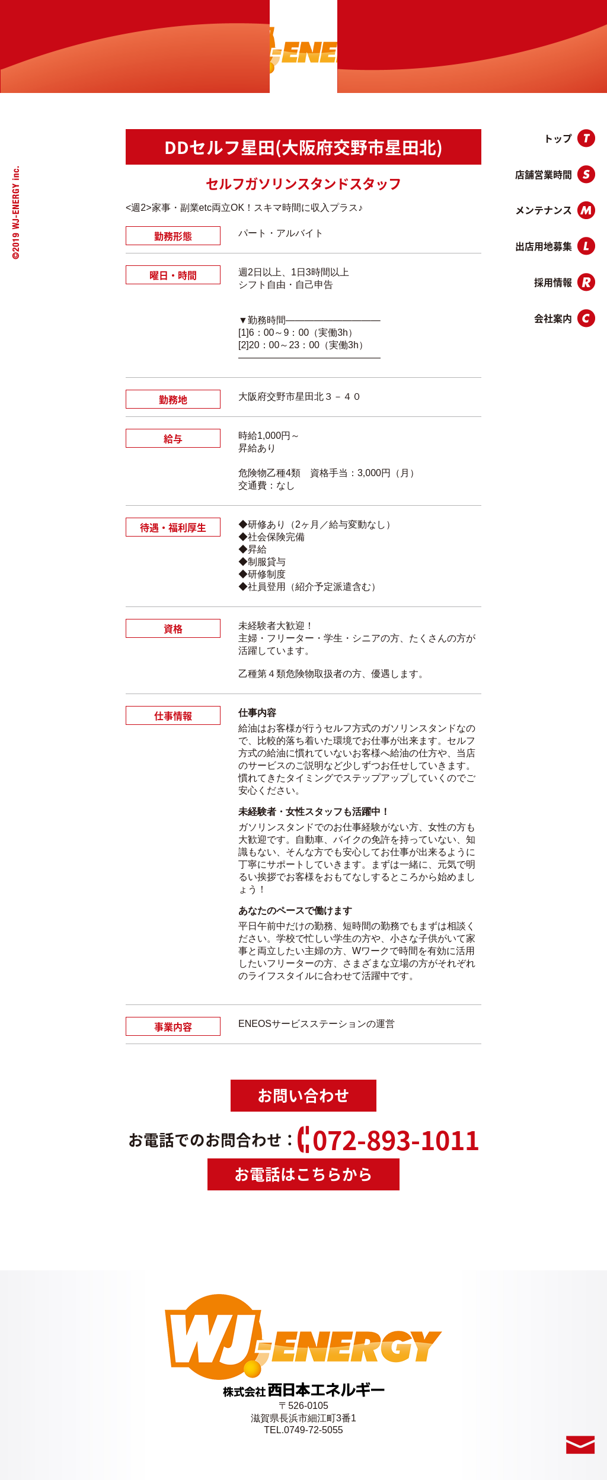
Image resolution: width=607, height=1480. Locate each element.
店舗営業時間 (555, 174)
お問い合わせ (303, 1095)
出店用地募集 (555, 246)
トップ (569, 138)
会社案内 (564, 318)
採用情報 (564, 282)
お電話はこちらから (303, 1174)
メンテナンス (555, 210)
